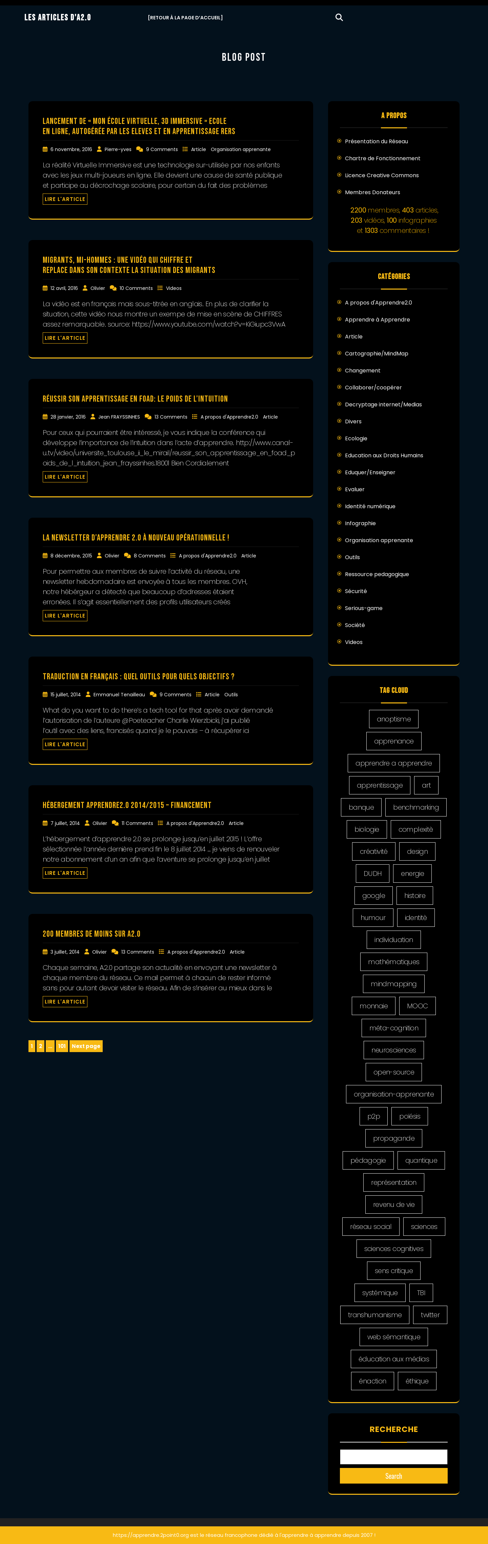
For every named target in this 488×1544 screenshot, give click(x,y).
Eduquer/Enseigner (370, 472)
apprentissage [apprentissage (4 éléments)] (380, 785)
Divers (353, 421)
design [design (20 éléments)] (417, 851)
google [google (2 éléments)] (373, 895)
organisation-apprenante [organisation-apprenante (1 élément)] (394, 1094)
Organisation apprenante (241, 149)
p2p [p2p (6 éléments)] (373, 1116)
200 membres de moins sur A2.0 (92, 934)
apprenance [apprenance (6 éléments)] (394, 741)
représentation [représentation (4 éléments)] (393, 1182)
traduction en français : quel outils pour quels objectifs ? (139, 677)
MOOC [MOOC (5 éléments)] (417, 1006)
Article (199, 149)
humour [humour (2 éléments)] (373, 917)
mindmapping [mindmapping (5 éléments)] (393, 984)
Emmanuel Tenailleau (120, 694)
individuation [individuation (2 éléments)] (393, 939)
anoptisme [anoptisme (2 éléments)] (394, 719)
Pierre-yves (119, 149)
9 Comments (162, 149)
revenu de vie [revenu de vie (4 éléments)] (393, 1204)
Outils (231, 694)
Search (393, 1476)
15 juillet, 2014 (66, 694)
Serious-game (364, 608)
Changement (363, 370)
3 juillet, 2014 (65, 952)
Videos (174, 288)
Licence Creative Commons (382, 175)
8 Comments (150, 555)
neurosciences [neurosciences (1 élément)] (393, 1050)
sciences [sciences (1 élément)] (424, 1226)
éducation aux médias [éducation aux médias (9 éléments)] (394, 1359)
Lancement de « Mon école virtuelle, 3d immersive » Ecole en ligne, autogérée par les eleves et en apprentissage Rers (139, 126)
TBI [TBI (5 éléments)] (421, 1293)
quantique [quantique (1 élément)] (421, 1160)
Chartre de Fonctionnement (383, 158)
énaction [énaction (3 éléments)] (372, 1381)
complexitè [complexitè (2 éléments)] (416, 829)
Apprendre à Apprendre (377, 320)
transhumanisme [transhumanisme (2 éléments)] (375, 1315)
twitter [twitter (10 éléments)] (430, 1315)
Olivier (98, 288)
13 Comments (172, 416)
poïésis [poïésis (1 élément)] (409, 1116)
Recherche (394, 1429)
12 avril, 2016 (64, 288)
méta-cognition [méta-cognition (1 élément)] (394, 1028)
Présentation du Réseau (376, 141)
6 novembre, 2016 (72, 149)
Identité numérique (370, 506)
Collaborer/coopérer (373, 387)
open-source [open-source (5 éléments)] (393, 1072)
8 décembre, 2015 (72, 555)
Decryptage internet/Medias (383, 404)
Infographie (360, 523)
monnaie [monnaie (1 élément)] (374, 1006)
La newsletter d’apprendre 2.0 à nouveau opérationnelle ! (136, 538)
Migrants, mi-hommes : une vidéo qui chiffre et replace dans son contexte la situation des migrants (129, 265)
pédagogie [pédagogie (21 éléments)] (368, 1160)
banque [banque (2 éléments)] (361, 807)
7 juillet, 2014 (65, 823)
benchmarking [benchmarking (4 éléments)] (416, 807)
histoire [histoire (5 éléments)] (414, 895)
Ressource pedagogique (377, 574)
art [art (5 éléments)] (426, 785)
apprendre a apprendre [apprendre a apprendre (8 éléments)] (393, 763)
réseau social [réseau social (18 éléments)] (370, 1226)
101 (63, 1046)
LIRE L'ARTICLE (65, 199)
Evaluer (355, 489)
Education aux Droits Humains (384, 455)
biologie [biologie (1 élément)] (366, 829)
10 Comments (137, 288)
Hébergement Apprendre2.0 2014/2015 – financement (127, 805)
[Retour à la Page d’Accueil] (185, 17)
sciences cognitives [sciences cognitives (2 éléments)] (394, 1248)
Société (355, 625)
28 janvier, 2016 (68, 416)
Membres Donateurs (372, 192)
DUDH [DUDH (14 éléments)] (373, 873)
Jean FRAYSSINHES (119, 416)
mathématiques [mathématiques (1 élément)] (393, 962)
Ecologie (356, 438)
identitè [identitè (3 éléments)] (416, 917)
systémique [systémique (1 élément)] (380, 1293)
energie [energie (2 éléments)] (412, 873)
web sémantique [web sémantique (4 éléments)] (394, 1337)
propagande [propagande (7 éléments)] (393, 1138)
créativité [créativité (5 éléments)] (374, 851)
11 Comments (138, 823)
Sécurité (356, 591)
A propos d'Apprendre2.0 (230, 416)
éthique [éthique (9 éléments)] (417, 1381)
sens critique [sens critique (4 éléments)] (394, 1270)
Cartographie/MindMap (376, 353)
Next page (86, 1046)
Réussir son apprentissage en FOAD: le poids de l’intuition (135, 399)
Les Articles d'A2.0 (57, 18)
